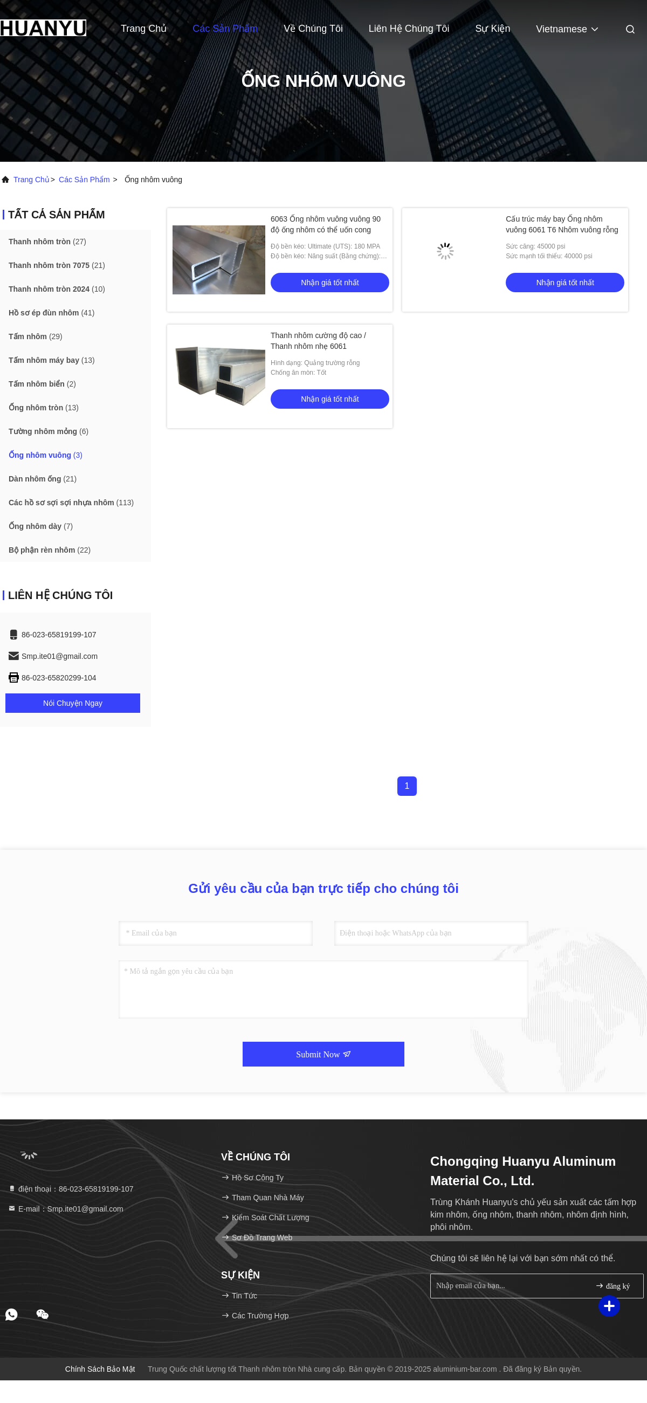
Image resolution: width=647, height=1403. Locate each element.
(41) (51, 312)
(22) (50, 550)
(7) (41, 526)
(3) (45, 455)
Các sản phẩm (225, 28)
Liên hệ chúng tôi (409, 28)
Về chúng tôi (313, 28)
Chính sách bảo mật (100, 1369)
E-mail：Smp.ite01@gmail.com (65, 1209)
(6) (48, 431)
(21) (57, 265)
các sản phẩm (84, 179)
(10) (57, 289)
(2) (42, 384)
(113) (71, 502)
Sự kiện (492, 28)
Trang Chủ (144, 28)
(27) (47, 241)
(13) (52, 360)
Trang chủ (31, 179)
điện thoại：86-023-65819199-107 (71, 1189)
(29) (36, 336)
